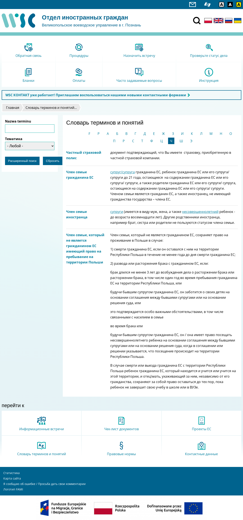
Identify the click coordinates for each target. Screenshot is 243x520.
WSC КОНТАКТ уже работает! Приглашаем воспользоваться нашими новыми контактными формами (95, 95)
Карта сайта (12, 478)
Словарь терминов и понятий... (51, 107)
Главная (12, 107)
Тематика (13, 139)
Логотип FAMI (13, 489)
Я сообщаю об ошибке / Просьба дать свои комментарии (44, 484)
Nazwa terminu (18, 121)
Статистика (11, 473)
